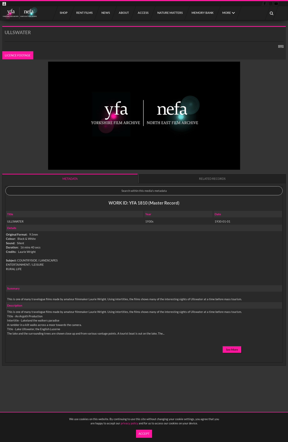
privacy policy (129, 423)
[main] (144, 206)
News (106, 12)
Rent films (84, 12)
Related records (212, 178)
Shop (64, 12)
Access (143, 12)
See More (232, 349)
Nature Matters (170, 12)
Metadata (70, 178)
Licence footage (18, 55)
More (226, 12)
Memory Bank (203, 12)
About (124, 12)
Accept (144, 433)
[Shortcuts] (281, 46)
